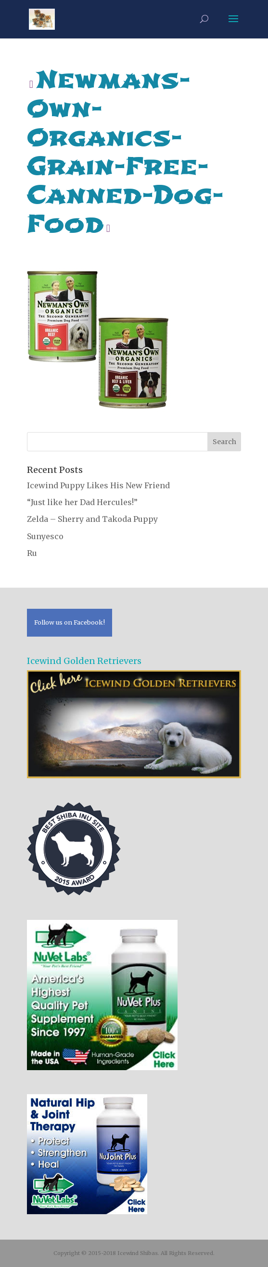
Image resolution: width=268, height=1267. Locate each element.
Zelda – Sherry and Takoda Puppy (92, 519)
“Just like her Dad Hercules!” (82, 502)
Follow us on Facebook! (69, 622)
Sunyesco (45, 536)
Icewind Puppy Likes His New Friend (98, 485)
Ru (32, 553)
